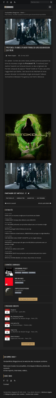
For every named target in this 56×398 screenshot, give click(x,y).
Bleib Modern (15, 336)
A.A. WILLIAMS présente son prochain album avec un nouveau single (26, 224)
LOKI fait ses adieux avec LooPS (14, 249)
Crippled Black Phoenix (22, 288)
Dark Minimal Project (21, 268)
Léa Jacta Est (15, 323)
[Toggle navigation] (50, 7)
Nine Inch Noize (20, 280)
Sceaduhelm (19, 290)
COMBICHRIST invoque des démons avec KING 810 (20, 220)
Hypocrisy (14, 330)
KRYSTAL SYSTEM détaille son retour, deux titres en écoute (23, 258)
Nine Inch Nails (19, 278)
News (22, 12)
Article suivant (10, 203)
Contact (6, 384)
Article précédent (44, 203)
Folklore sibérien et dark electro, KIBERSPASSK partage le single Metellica (27, 233)
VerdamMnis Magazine (12, 12)
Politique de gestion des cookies (14, 394)
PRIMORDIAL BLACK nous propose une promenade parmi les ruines (25, 253)
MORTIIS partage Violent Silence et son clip (18, 229)
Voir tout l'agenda (28, 344)
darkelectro (21, 198)
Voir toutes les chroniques (28, 299)
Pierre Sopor (12, 55)
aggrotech (30, 198)
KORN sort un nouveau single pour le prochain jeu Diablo (22, 215)
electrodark (41, 198)
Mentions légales (46, 392)
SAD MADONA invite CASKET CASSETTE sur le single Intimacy (23, 238)
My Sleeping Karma (17, 316)
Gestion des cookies (32, 394)
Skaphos (13, 310)
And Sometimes (20, 270)
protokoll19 (10, 198)
